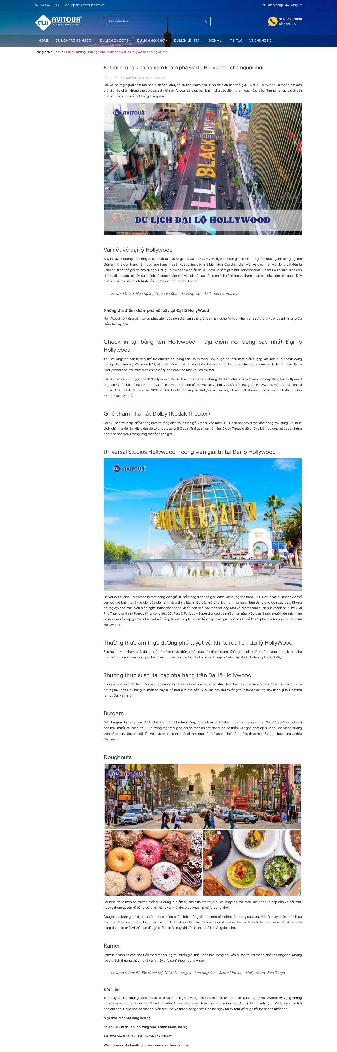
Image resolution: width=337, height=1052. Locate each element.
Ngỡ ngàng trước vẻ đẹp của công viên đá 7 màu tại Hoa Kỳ (186, 293)
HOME (44, 41)
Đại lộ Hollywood (262, 85)
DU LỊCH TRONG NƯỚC (74, 41)
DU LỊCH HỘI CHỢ (152, 41)
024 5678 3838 (50, 5)
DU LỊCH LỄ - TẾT (188, 41)
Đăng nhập (273, 5)
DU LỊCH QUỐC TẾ (115, 41)
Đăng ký (293, 5)
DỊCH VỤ (216, 41)
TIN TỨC (236, 41)
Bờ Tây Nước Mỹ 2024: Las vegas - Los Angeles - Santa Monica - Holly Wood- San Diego (210, 973)
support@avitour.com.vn (86, 5)
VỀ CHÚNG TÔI (262, 41)
